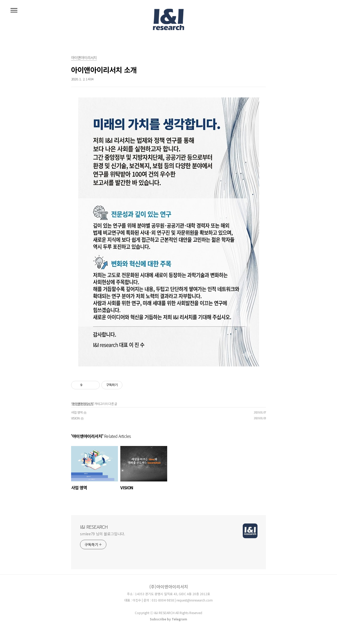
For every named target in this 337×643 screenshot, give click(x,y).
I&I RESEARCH (94, 526)
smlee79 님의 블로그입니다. (102, 533)
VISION (75, 418)
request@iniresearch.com (194, 600)
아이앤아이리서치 (82, 403)
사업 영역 (76, 412)
